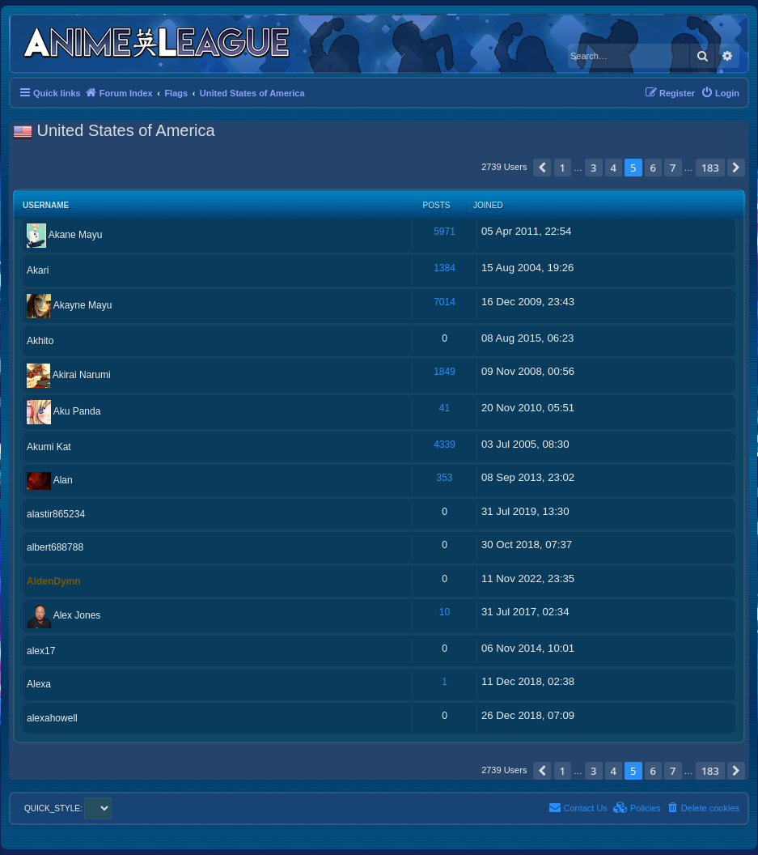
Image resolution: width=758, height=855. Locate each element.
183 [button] (710, 167)
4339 (444, 444)
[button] (542, 168)
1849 (444, 371)
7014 (444, 302)
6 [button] (653, 167)
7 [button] (672, 167)
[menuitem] (720, 93)
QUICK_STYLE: (68, 808)
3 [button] (593, 167)
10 (444, 612)
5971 (444, 231)
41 (444, 408)
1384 (444, 268)
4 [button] (613, 167)
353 (444, 477)
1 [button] (562, 167)
